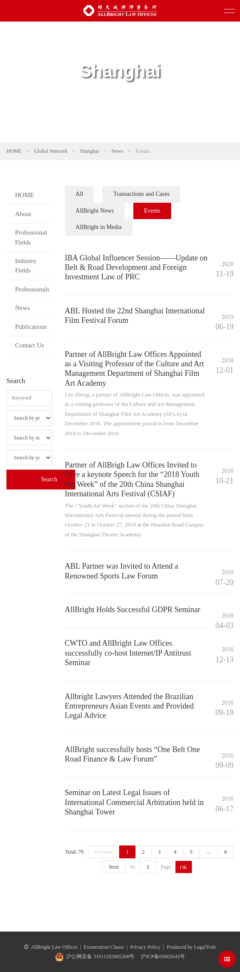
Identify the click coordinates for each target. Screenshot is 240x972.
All (79, 194)
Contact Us (29, 345)
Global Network (51, 151)
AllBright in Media (99, 227)
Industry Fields (26, 265)
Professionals (32, 289)
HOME (14, 151)
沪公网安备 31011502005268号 (100, 956)
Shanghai (89, 151)
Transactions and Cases (141, 194)
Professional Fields (31, 237)
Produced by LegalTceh (191, 947)
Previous (104, 852)
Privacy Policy (145, 947)
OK (183, 867)
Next (114, 867)
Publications (31, 326)
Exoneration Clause (103, 947)
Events (152, 210)
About (23, 213)
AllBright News (95, 210)
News (117, 151)
